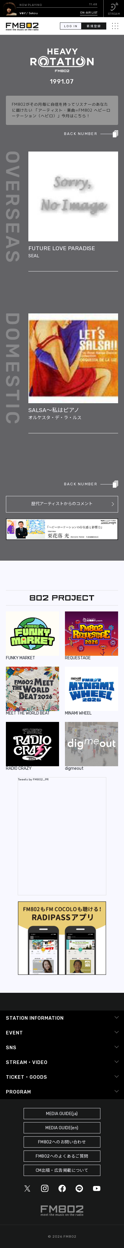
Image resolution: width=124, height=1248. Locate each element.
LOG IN (71, 26)
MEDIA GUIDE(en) (61, 1127)
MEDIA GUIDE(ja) (62, 1113)
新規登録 (94, 26)
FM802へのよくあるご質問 (62, 1156)
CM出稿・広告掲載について (62, 1170)
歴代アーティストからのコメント (62, 503)
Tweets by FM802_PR (33, 779)
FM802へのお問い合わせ (62, 1142)
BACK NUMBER (80, 133)
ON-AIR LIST (88, 12)
